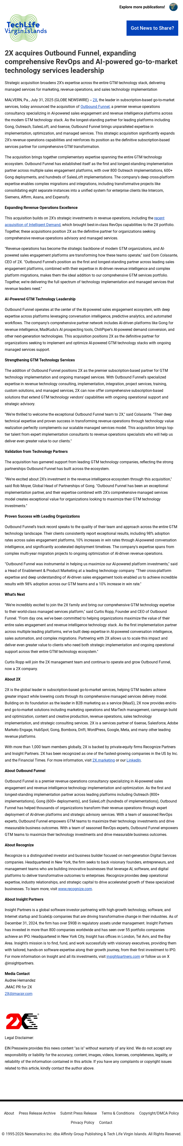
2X (95, 100)
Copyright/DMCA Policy (159, 1113)
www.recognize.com (75, 889)
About (9, 1113)
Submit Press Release (78, 1113)
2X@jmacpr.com (18, 993)
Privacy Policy (82, 1122)
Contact (105, 1122)
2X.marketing (103, 760)
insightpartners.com (123, 956)
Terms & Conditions (118, 1113)
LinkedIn (134, 760)
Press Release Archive (37, 1113)
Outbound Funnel (95, 106)
